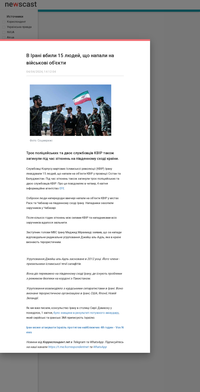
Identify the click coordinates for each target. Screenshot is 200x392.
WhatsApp (100, 347)
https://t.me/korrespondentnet (68, 347)
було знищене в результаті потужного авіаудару (86, 312)
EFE (62, 188)
